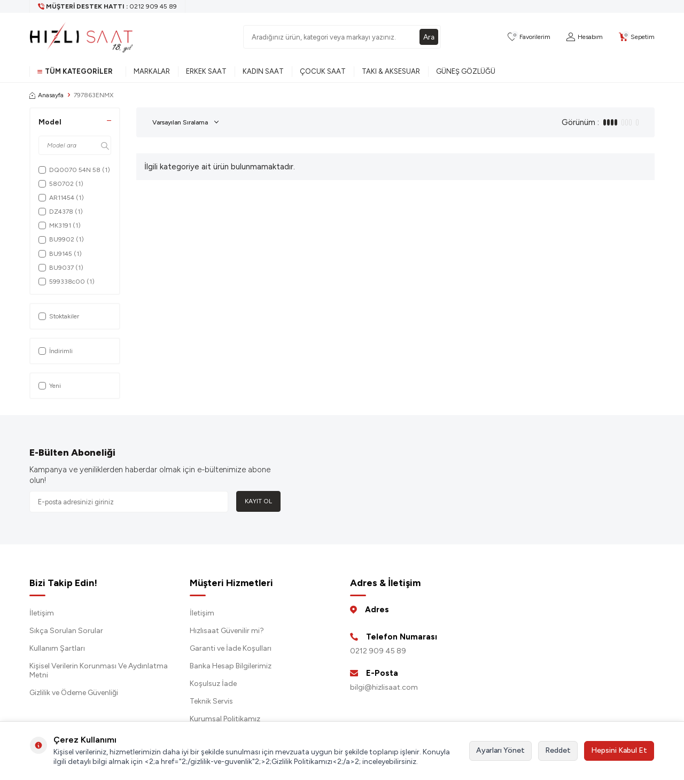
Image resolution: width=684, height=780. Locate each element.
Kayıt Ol (258, 501)
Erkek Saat (206, 71)
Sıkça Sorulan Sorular (66, 630)
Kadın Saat (263, 71)
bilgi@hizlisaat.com (384, 687)
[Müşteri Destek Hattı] (107, 6)
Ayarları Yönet (500, 750)
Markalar (152, 71)
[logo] (81, 37)
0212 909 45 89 (378, 651)
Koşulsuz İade (213, 683)
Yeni (49, 385)
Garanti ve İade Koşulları (230, 648)
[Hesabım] (584, 37)
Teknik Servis (211, 701)
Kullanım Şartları (57, 648)
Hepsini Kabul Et (619, 750)
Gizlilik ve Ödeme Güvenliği (73, 692)
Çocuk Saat (323, 71)
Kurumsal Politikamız (225, 718)
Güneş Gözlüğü (465, 71)
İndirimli (55, 351)
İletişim (41, 613)
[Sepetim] (637, 37)
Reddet (558, 750)
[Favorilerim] (529, 37)
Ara (428, 36)
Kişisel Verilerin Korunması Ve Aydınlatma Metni (98, 670)
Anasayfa (46, 95)
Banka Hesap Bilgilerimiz (230, 665)
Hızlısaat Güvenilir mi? (227, 630)
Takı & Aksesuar (391, 71)
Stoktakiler (58, 316)
